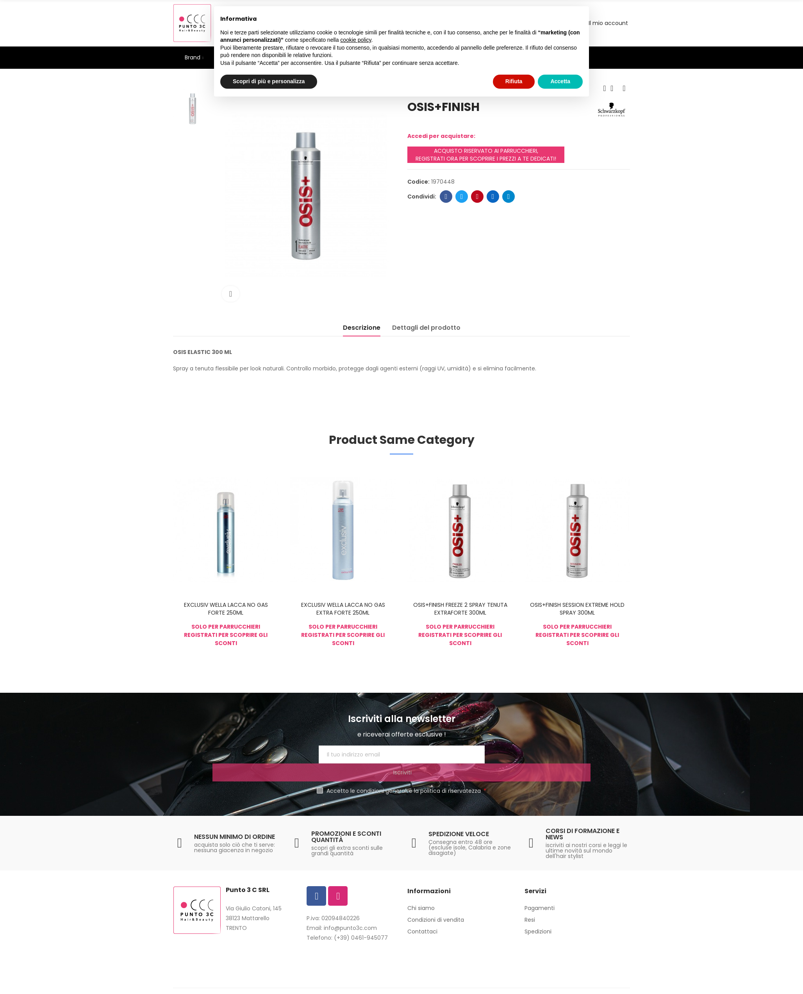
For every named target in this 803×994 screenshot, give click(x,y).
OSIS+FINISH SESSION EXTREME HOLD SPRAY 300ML (577, 609)
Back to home (614, 88)
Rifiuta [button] (514, 81)
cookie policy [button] (355, 40)
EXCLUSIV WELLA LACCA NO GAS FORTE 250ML (226, 609)
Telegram (508, 196)
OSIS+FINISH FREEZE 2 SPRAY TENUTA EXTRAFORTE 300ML (460, 609)
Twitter (461, 196)
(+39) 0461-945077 (361, 920)
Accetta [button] (560, 81)
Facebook (446, 196)
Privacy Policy (368, 984)
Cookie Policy (411, 984)
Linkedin (493, 196)
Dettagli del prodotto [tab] (426, 327)
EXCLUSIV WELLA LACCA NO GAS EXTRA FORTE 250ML (343, 609)
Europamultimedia (507, 984)
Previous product (604, 88)
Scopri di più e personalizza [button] (269, 81)
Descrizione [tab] (361, 327)
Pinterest (477, 196)
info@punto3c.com (350, 910)
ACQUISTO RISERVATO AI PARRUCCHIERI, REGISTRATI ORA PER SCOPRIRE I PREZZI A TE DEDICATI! (486, 155)
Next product (624, 88)
